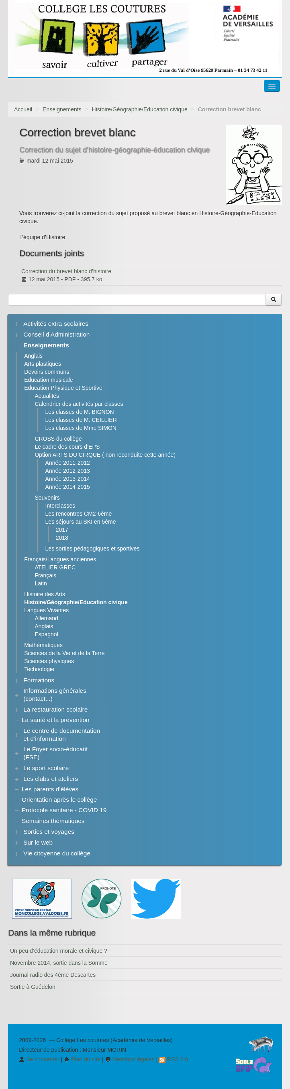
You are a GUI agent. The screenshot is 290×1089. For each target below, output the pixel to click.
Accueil (23, 109)
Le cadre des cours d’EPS (67, 447)
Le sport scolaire (46, 767)
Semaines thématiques (53, 820)
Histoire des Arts (44, 594)
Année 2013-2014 (67, 479)
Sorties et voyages (48, 831)
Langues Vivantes (46, 610)
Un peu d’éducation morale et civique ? (58, 951)
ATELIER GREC (55, 567)
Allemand (46, 618)
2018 (62, 537)
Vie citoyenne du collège (56, 853)
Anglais (33, 356)
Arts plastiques (42, 364)
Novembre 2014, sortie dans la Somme (59, 963)
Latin (41, 583)
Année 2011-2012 (67, 463)
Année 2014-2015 (67, 487)
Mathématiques (43, 645)
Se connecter (39, 1059)
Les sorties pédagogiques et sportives (92, 548)
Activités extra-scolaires (55, 323)
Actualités (47, 396)
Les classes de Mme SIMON (80, 428)
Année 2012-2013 (67, 471)
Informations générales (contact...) (54, 694)
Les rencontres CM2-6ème (78, 513)
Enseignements (62, 109)
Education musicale (48, 380)
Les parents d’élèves (50, 789)
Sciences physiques (49, 661)
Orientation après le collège (59, 799)
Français (45, 575)
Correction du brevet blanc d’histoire (66, 271)
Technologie (39, 669)
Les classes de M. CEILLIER (81, 420)
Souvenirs (47, 497)
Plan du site (82, 1059)
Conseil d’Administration (56, 334)
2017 (62, 529)
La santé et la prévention (56, 719)
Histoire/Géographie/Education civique (140, 109)
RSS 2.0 (173, 1059)
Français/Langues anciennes (60, 559)
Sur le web (38, 842)
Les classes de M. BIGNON (79, 412)
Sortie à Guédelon (32, 987)
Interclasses (60, 505)
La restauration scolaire (55, 709)
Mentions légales (130, 1059)
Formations (38, 680)
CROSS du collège (58, 439)
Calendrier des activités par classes (79, 404)
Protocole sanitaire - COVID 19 (64, 810)
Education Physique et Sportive (63, 388)
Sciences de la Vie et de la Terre (64, 653)
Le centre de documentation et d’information (61, 734)
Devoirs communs (46, 372)
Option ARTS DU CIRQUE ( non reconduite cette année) (105, 455)
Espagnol (46, 634)
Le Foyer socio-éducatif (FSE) (55, 753)
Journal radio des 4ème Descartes (53, 975)
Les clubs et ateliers (50, 778)
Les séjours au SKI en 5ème (80, 521)
